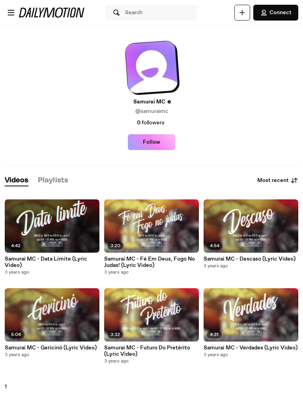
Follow (151, 142)
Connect (276, 13)
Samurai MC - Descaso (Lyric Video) (250, 259)
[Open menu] (11, 13)
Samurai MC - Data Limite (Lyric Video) (46, 262)
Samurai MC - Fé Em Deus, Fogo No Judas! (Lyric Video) (149, 262)
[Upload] (242, 13)
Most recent (277, 180)
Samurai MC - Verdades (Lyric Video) (250, 348)
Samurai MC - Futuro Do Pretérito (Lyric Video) (147, 351)
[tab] (16, 181)
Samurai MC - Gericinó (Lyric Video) (51, 348)
